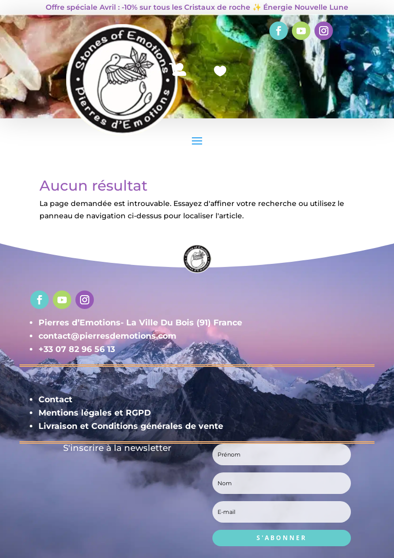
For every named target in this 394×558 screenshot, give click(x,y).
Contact (55, 399)
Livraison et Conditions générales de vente (130, 426)
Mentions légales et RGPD (94, 413)
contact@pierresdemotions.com (107, 336)
